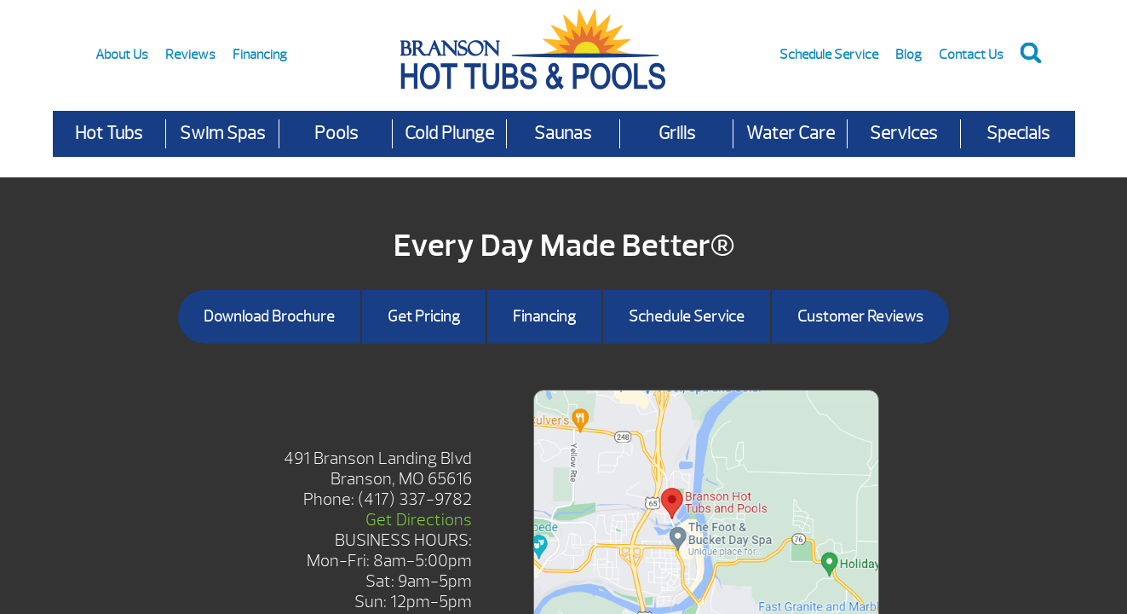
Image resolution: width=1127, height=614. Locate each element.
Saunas (562, 133)
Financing (260, 54)
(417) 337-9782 (415, 499)
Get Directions (418, 519)
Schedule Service (828, 54)
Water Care (790, 133)
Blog (908, 54)
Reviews (190, 54)
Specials (1017, 133)
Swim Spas (222, 133)
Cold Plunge (449, 133)
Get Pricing (424, 317)
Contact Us (971, 54)
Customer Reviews (860, 317)
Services (903, 133)
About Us (121, 54)
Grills (676, 133)
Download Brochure (269, 317)
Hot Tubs (108, 133)
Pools (336, 133)
